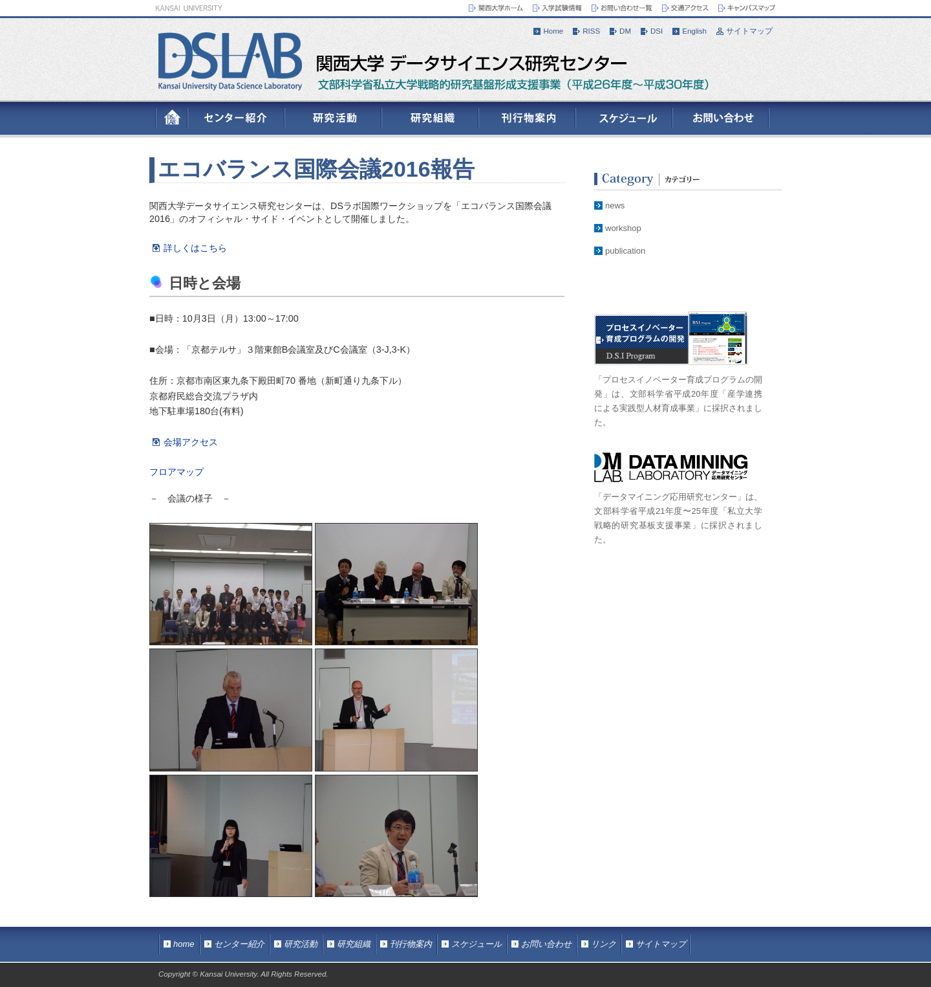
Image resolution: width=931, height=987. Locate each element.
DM (625, 31)
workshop (623, 228)
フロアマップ (176, 472)
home (184, 944)
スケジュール (476, 944)
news (615, 205)
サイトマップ (749, 31)
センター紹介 (239, 944)
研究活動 (300, 944)
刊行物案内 (411, 944)
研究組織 (353, 944)
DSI (656, 31)
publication (625, 251)
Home (553, 31)
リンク (603, 944)
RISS (591, 31)
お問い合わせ (546, 944)
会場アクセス (191, 442)
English (694, 31)
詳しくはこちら (195, 248)
